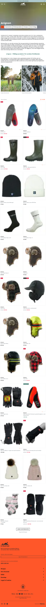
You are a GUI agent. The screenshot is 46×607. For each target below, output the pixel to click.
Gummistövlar (8, 27)
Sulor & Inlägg (33, 27)
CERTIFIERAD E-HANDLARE (23, 590)
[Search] (4, 4)
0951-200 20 (5, 563)
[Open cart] (44, 4)
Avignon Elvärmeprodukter (27, 92)
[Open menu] (2, 4)
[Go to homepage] (23, 4)
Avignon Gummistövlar (5, 92)
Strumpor (26, 27)
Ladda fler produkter (23, 529)
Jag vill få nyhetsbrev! (23, 556)
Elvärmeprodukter (17, 27)
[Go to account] (41, 4)
